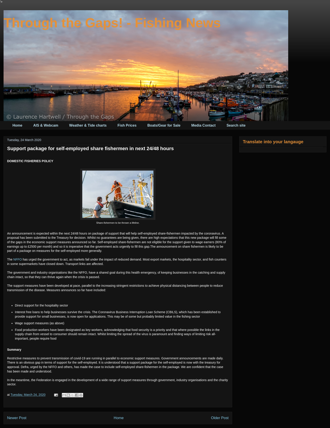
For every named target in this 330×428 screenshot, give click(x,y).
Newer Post (16, 418)
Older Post (220, 418)
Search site (236, 125)
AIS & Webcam (45, 125)
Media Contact (203, 125)
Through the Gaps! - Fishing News (112, 22)
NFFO (17, 259)
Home (17, 125)
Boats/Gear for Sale (164, 125)
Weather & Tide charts (88, 125)
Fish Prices (126, 125)
